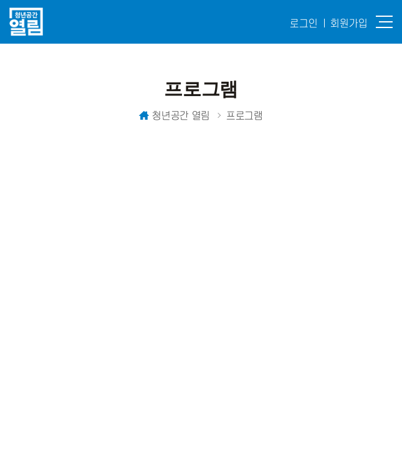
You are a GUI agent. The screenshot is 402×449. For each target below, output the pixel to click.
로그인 (304, 23)
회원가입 (349, 23)
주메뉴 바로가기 (0, 0)
